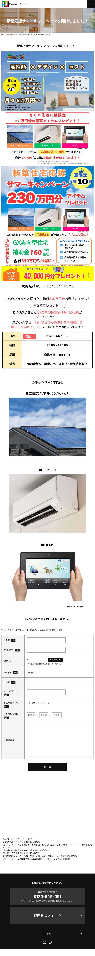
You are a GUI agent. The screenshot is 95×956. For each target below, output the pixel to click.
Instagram (44, 942)
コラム (47, 933)
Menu (91, 4)
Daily (50, 942)
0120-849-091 (47, 896)
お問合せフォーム (47, 915)
